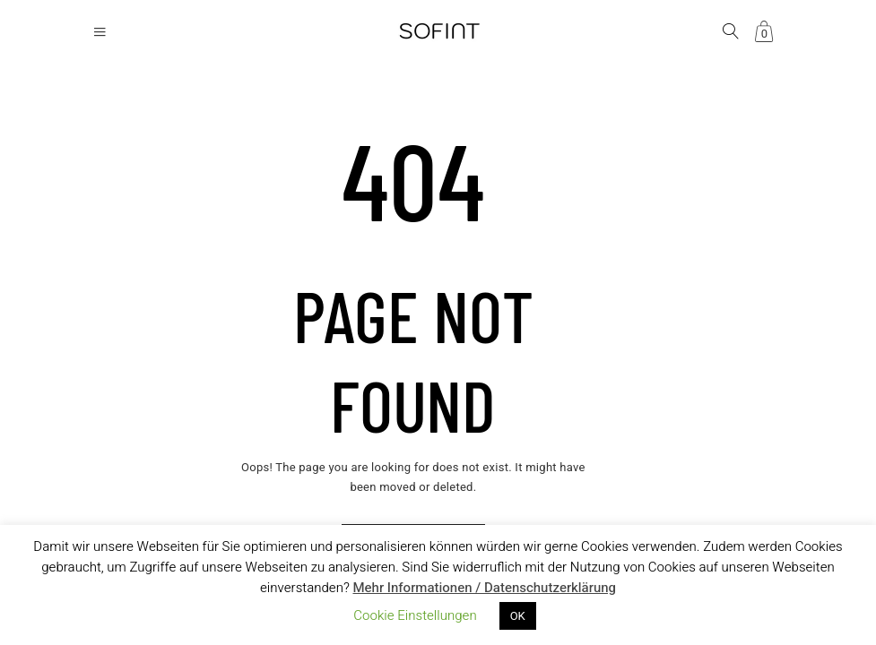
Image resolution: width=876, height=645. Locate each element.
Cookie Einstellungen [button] (414, 615)
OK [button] (517, 615)
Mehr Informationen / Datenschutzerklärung (484, 588)
